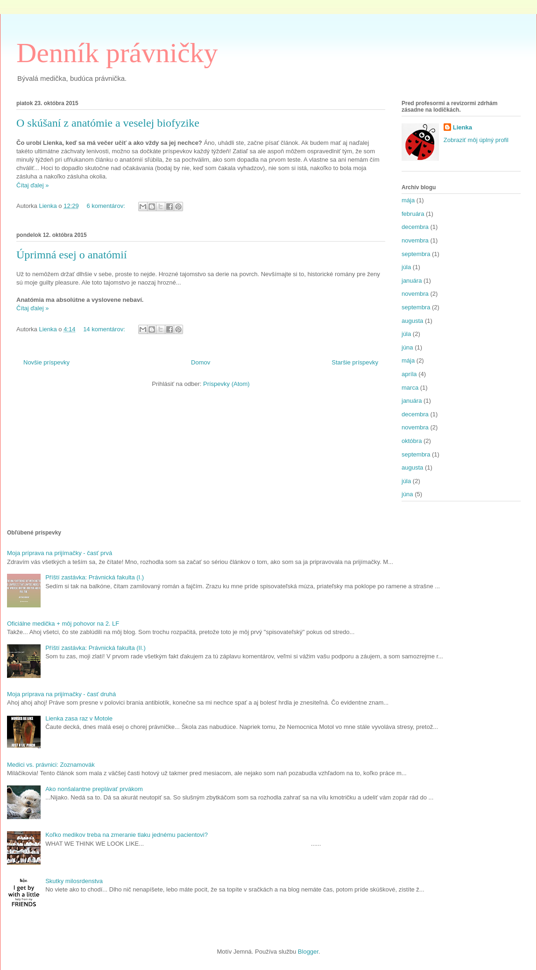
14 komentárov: (105, 329)
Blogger (308, 951)
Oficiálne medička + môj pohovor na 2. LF (63, 623)
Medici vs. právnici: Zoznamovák (51, 764)
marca (410, 387)
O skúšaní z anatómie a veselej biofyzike (107, 123)
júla (406, 267)
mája (408, 200)
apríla (409, 374)
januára (412, 280)
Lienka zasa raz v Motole (79, 718)
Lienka (462, 127)
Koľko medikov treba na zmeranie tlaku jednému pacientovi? (126, 834)
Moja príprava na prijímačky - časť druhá (61, 694)
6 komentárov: (106, 205)
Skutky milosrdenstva (74, 880)
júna (407, 347)
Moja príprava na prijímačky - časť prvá (59, 552)
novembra (415, 240)
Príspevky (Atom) (226, 383)
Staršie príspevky (355, 362)
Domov (200, 362)
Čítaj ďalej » (32, 185)
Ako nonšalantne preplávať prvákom (94, 788)
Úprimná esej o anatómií (71, 255)
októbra (412, 440)
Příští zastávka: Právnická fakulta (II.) (95, 647)
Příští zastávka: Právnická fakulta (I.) (94, 577)
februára (413, 213)
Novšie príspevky (46, 362)
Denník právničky (117, 52)
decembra (415, 226)
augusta (412, 320)
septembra (416, 253)
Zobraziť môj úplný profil (476, 139)
